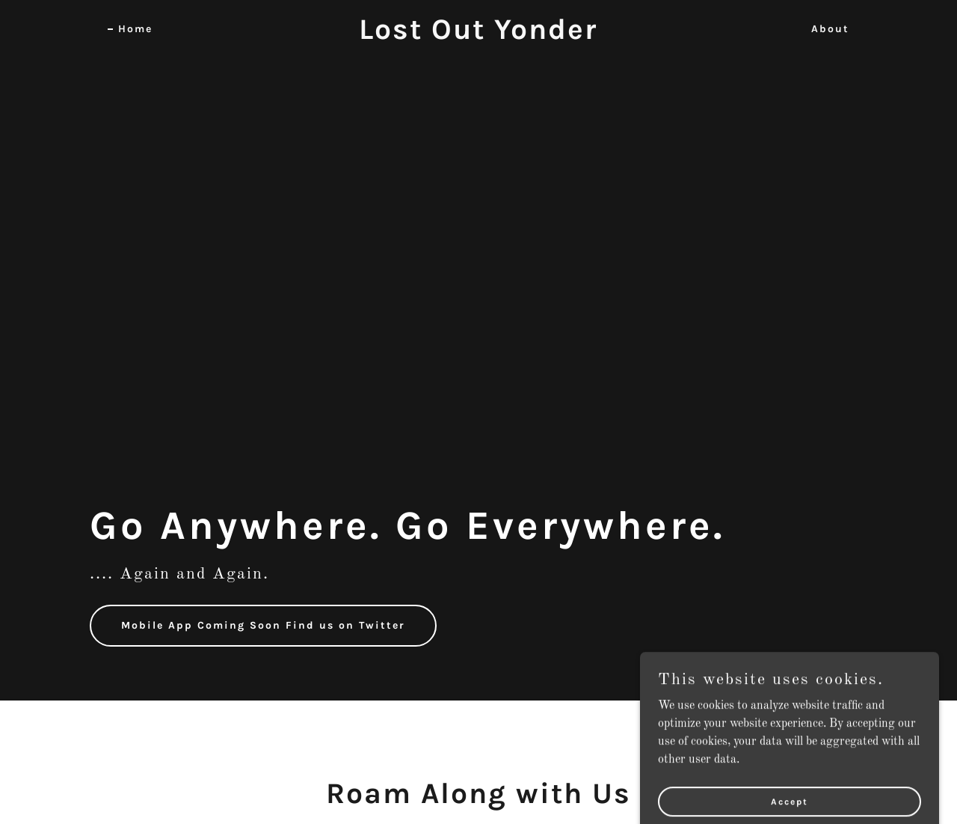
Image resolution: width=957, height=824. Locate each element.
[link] (479, 36)
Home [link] (135, 28)
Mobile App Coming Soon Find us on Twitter (263, 625)
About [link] (830, 28)
